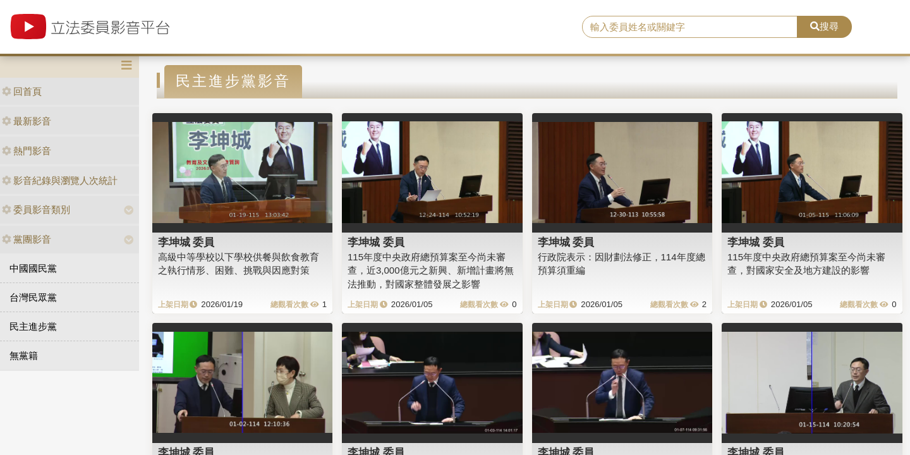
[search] (690, 27)
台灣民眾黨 (33, 297)
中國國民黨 (33, 268)
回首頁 (22, 91)
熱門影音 (26, 150)
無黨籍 (23, 355)
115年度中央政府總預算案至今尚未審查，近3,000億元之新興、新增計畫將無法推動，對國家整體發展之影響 (431, 270)
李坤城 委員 (186, 242)
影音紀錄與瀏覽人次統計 (60, 180)
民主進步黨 (33, 326)
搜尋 (824, 26)
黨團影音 (26, 239)
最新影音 (26, 121)
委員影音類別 (36, 209)
